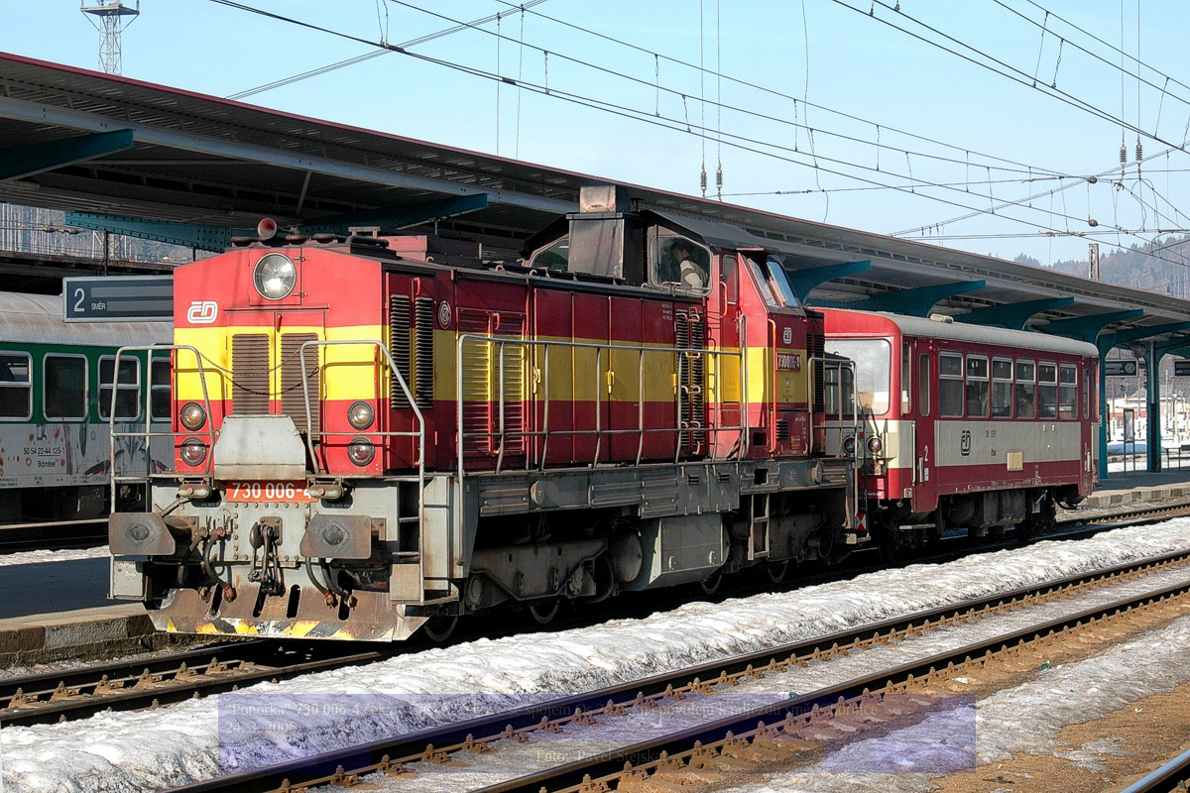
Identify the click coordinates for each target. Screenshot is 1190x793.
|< (238, 755)
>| (955, 755)
